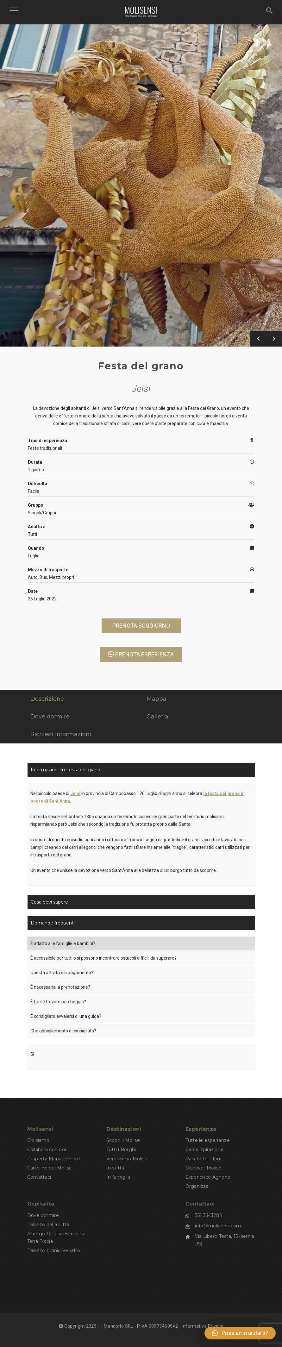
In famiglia (118, 1177)
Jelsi (141, 388)
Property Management (53, 1159)
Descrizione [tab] (47, 698)
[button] (240, 1333)
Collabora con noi (46, 1149)
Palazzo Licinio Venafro (53, 1250)
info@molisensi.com (218, 1226)
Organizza (197, 1186)
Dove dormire (43, 1215)
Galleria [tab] (157, 716)
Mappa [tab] (156, 698)
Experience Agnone (208, 1177)
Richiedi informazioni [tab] (60, 734)
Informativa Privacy (202, 1326)
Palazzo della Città (48, 1224)
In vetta (115, 1168)
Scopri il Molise (123, 1140)
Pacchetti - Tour (203, 1159)
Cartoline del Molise (49, 1168)
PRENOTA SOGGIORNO (141, 625)
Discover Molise (203, 1168)
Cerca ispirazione (204, 1149)
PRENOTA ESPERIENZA (141, 654)
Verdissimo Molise (126, 1159)
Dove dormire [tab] (50, 716)
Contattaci (39, 1177)
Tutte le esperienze (207, 1140)
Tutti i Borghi (121, 1149)
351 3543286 (208, 1215)
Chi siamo (38, 1140)
